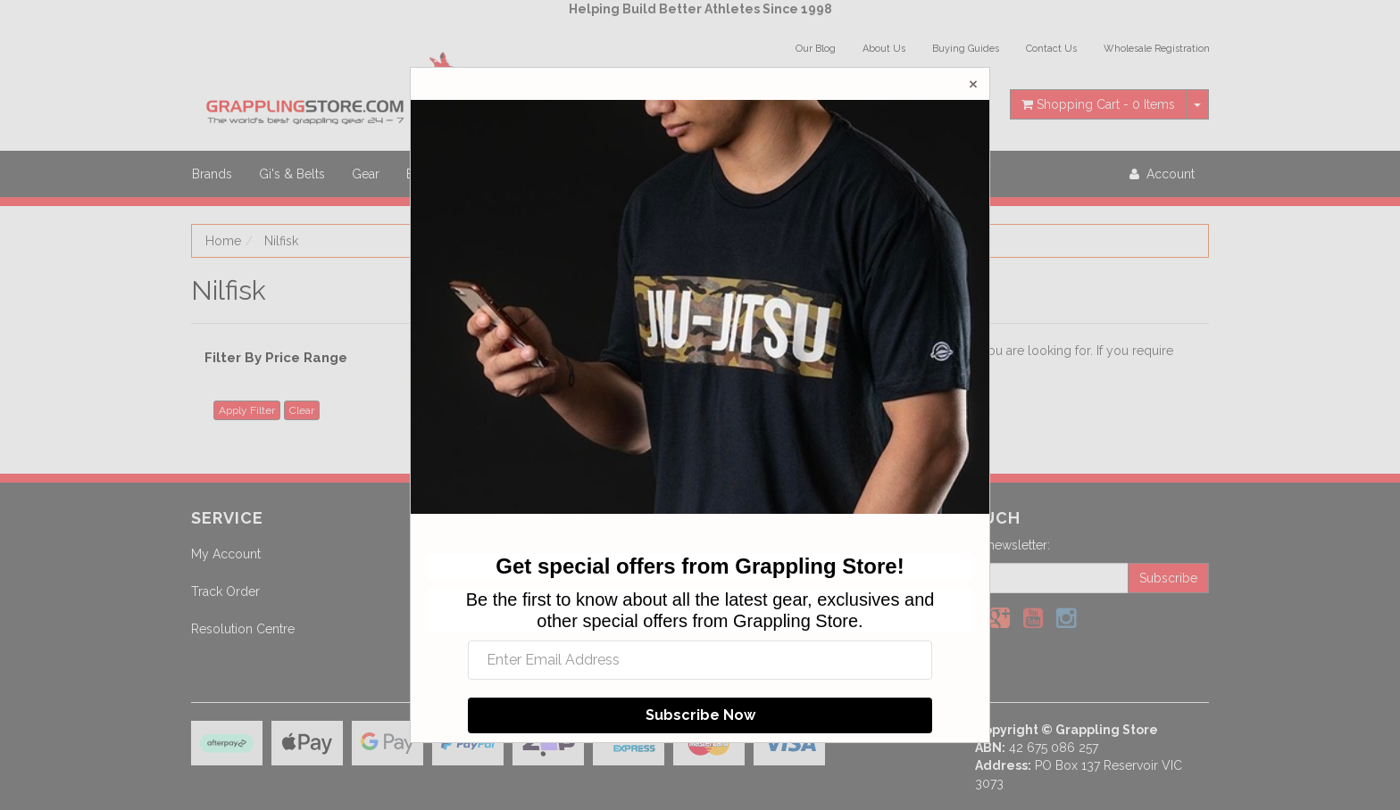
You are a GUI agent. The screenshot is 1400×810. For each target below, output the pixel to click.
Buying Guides (965, 48)
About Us (883, 48)
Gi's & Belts (292, 174)
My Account (226, 554)
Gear (365, 174)
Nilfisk (281, 241)
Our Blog (816, 48)
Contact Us (1051, 48)
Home (223, 241)
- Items (1098, 104)
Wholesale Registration (1157, 48)
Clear (301, 410)
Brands (212, 174)
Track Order (225, 591)
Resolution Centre (243, 629)
